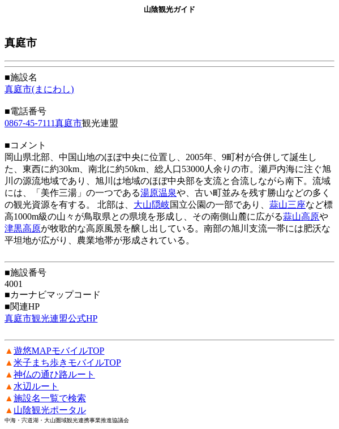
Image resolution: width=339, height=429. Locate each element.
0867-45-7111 (30, 123)
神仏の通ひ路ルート (54, 374)
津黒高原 (23, 228)
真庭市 (68, 123)
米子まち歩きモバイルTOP (67, 362)
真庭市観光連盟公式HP (51, 318)
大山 (143, 204)
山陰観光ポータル (50, 410)
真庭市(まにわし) (39, 89)
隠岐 (161, 204)
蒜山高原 (301, 216)
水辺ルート (36, 386)
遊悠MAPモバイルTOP (59, 350)
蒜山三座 (287, 204)
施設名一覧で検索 (50, 398)
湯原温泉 (158, 193)
